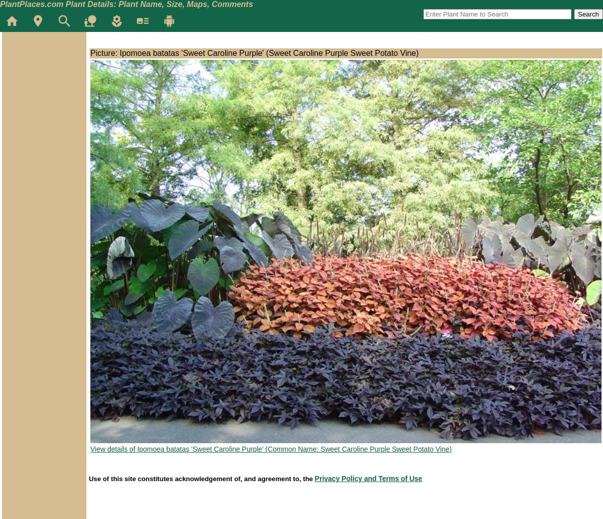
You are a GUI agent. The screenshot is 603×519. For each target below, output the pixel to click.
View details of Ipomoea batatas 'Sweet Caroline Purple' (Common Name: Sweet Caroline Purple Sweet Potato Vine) (271, 449)
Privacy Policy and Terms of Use (368, 479)
